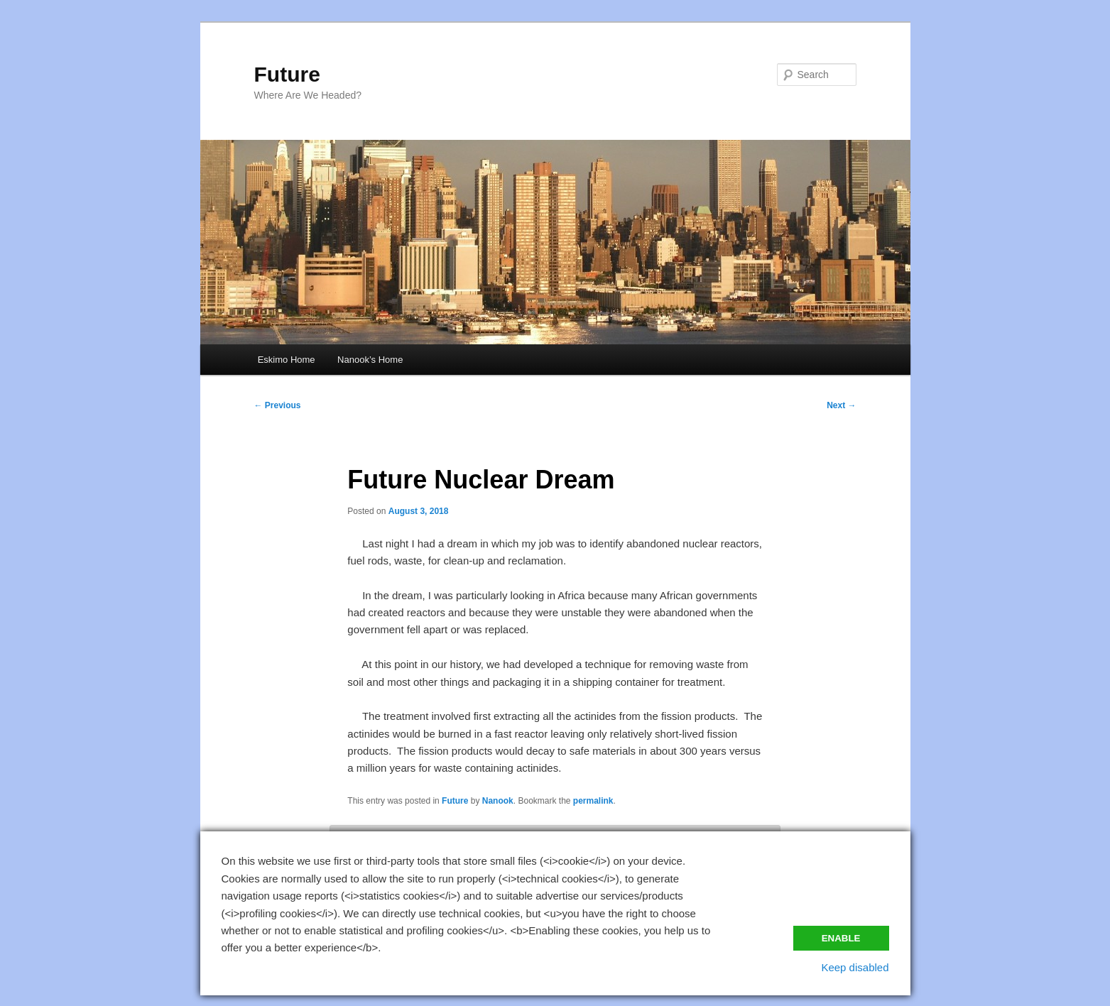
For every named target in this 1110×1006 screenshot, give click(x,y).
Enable (841, 938)
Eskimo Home (286, 359)
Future (287, 74)
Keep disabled (854, 967)
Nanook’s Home (370, 359)
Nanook (497, 801)
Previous (277, 405)
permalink (593, 801)
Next (841, 405)
